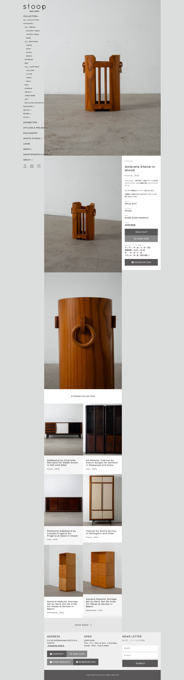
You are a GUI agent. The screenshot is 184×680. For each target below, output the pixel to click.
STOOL (29, 52)
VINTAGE (130, 225)
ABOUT (27, 160)
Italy (88, 469)
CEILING (30, 70)
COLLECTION (30, 16)
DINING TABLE (33, 31)
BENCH (29, 56)
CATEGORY (28, 24)
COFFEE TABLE (32, 34)
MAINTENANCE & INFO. (36, 154)
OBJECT (28, 92)
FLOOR (29, 74)
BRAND (26, 114)
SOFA (28, 49)
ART (26, 99)
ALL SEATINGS (31, 42)
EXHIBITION (30, 122)
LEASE (26, 144)
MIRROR (28, 88)
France (128, 176)
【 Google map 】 (56, 646)
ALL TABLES (30, 27)
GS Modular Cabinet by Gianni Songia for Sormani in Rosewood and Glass (102, 463)
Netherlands (91, 610)
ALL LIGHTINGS (32, 67)
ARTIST (26, 110)
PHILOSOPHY (30, 133)
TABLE (29, 78)
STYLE (26, 117)
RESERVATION (142, 262)
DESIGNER (28, 106)
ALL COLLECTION (31, 20)
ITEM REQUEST (61, 662)
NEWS (26, 149)
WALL (28, 81)
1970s (136, 176)
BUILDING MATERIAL (34, 103)
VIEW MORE (82, 625)
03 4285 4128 (141, 238)
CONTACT (58, 654)
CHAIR (29, 45)
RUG (26, 85)
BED (26, 63)
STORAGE (29, 60)
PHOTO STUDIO (31, 138)
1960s (94, 469)
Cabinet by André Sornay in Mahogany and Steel (101, 532)
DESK (28, 38)
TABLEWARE (30, 96)
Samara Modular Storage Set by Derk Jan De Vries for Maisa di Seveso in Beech (101, 603)
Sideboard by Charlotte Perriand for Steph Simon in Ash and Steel (62, 463)
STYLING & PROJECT (34, 128)
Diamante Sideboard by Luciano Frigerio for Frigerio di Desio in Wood (62, 533)
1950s (57, 469)
